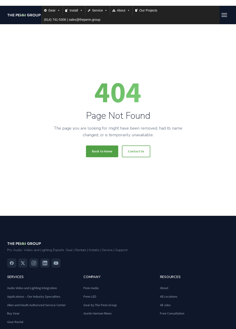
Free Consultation (172, 313)
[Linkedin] (45, 263)
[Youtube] (56, 263)
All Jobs (165, 305)
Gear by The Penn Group (100, 305)
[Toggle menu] (224, 15)
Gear (54, 10)
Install (76, 10)
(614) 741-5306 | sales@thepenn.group (72, 19)
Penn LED (89, 296)
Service (100, 10)
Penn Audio (91, 288)
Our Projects (148, 10)
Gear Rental (15, 322)
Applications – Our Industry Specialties (33, 296)
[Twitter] (22, 263)
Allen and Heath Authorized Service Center (36, 305)
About (123, 10)
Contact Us (136, 151)
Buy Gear (13, 313)
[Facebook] (11, 263)
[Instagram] (33, 263)
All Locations (168, 296)
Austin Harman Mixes (97, 313)
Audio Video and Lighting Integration (32, 288)
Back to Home (102, 151)
